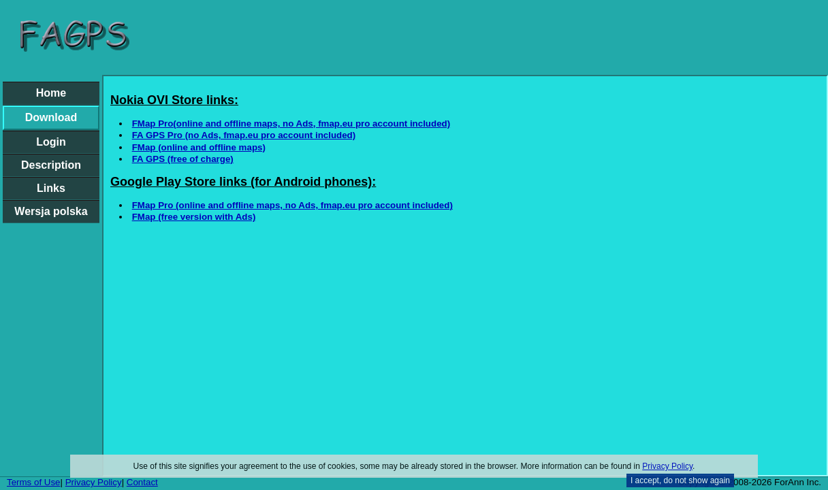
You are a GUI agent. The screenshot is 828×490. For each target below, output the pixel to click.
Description (51, 165)
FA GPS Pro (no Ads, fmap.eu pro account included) (244, 135)
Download (51, 117)
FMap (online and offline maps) (199, 147)
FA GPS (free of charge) (183, 159)
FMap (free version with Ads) (194, 217)
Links (51, 188)
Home (51, 93)
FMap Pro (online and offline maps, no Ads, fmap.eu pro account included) (292, 205)
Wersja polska (50, 211)
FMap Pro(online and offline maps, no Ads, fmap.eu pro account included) (291, 123)
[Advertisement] (482, 37)
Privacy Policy (667, 466)
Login (51, 142)
